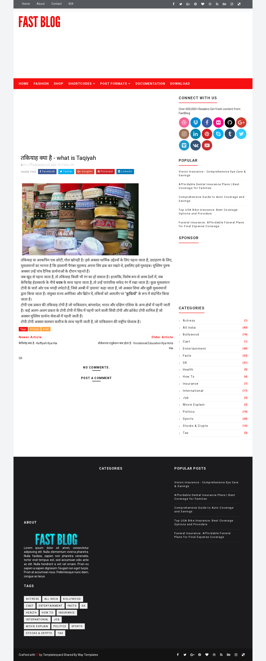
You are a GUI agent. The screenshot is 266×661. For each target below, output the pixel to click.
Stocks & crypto (195, 425)
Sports (188, 418)
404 (70, 3)
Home (26, 3)
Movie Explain (194, 404)
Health (188, 369)
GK (72, 164)
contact (56, 3)
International (193, 390)
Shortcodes (80, 84)
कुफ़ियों (131, 293)
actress (189, 320)
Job (186, 397)
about (41, 3)
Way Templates (88, 654)
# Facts (34, 329)
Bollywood (191, 334)
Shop (58, 84)
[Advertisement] (171, 45)
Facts (65, 164)
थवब (59, 282)
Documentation (150, 84)
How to (189, 376)
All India (189, 327)
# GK (46, 329)
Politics (189, 411)
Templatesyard (53, 654)
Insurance (191, 383)
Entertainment (194, 348)
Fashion (41, 84)
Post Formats (113, 84)
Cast (186, 341)
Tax (186, 433)
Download (180, 84)
